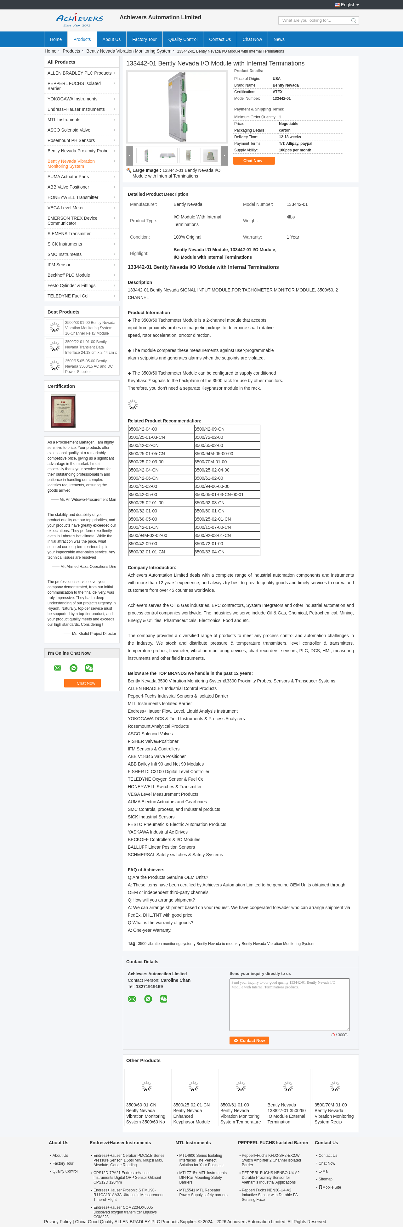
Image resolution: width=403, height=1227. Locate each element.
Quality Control (183, 39)
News (279, 39)
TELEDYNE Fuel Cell (68, 295)
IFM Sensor (59, 264)
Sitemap (325, 1179)
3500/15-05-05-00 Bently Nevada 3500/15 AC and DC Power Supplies (89, 366)
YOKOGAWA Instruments (72, 98)
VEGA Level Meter (66, 207)
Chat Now (252, 39)
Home (56, 39)
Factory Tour (144, 39)
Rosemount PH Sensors (71, 140)
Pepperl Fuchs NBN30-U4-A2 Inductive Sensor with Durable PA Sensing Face (270, 1195)
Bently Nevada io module (217, 943)
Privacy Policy (57, 1221)
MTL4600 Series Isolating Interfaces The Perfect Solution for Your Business (201, 1160)
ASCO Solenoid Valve (69, 130)
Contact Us (220, 39)
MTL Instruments (64, 119)
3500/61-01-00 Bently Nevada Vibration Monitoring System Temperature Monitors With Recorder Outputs (240, 1119)
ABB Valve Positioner (68, 186)
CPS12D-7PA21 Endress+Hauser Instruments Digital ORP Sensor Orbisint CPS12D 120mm (127, 1178)
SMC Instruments (65, 254)
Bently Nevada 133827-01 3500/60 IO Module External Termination (287, 1113)
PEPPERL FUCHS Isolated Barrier (74, 86)
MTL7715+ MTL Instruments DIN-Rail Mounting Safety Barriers (203, 1178)
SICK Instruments (65, 243)
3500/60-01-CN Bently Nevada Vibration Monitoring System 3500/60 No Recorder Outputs (145, 1116)
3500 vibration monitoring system (165, 943)
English (348, 4)
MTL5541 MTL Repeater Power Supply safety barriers (203, 1192)
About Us (112, 39)
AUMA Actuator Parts (68, 176)
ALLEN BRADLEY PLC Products (80, 73)
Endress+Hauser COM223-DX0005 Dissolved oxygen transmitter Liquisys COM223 (125, 1212)
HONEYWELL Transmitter (73, 197)
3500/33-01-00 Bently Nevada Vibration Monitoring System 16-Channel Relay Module (90, 328)
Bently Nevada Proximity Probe (78, 150)
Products (82, 39)
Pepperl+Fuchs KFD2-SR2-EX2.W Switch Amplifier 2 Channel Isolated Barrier (271, 1160)
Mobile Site (330, 1187)
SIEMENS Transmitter (69, 233)
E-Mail (324, 1171)
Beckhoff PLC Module (69, 275)
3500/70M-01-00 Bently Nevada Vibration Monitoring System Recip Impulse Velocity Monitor (334, 1119)
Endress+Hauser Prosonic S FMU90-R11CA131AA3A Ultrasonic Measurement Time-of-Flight (128, 1195)
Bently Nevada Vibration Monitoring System (129, 51)
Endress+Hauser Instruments (76, 109)
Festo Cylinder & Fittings (72, 285)
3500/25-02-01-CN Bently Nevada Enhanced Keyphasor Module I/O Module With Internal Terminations (193, 1119)
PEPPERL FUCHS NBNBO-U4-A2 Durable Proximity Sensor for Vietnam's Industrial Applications (271, 1178)
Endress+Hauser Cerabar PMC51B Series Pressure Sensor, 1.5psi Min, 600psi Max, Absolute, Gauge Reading (129, 1160)
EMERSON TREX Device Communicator (72, 221)
